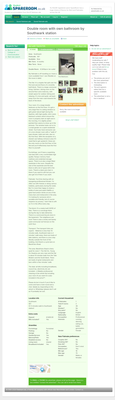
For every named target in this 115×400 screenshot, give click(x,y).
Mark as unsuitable (52, 39)
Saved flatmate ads (41, 21)
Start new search (14, 57)
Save (64, 39)
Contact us (79, 390)
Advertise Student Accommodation (34, 17)
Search (16, 17)
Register (64, 17)
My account (45, 17)
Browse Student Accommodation (25, 17)
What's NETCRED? (72, 120)
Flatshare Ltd (21, 390)
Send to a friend (36, 39)
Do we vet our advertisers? (101, 49)
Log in (55, 17)
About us (93, 17)
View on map (40, 368)
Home (8, 17)
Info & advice (105, 17)
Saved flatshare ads (24, 21)
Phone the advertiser (64, 49)
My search (10, 21)
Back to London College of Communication (13, 52)
